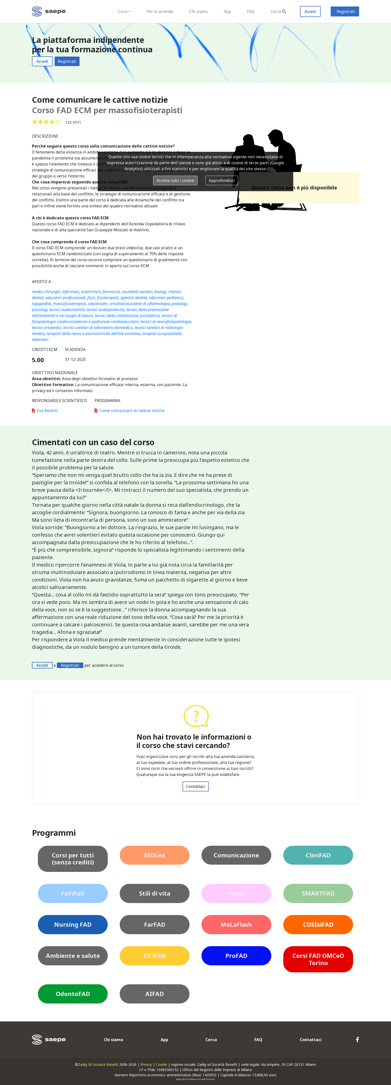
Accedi (310, 11)
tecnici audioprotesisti (105, 309)
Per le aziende (160, 11)
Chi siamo (198, 11)
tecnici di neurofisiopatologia (165, 321)
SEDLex (154, 855)
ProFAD (236, 955)
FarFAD (154, 924)
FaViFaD (73, 893)
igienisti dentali (133, 297)
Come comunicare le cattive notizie (130, 410)
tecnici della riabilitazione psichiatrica (127, 315)
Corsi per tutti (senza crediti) (73, 858)
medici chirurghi (46, 291)
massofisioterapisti (69, 303)
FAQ (251, 11)
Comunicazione (236, 855)
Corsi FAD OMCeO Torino (318, 959)
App (227, 11)
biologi (160, 291)
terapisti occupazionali (161, 333)
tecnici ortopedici (46, 327)
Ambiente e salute (73, 955)
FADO (236, 893)
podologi (179, 303)
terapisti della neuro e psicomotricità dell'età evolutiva (93, 333)
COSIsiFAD (318, 924)
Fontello (210, 1079)
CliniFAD (318, 855)
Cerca (278, 11)
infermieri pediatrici (166, 297)
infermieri (70, 291)
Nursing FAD (73, 924)
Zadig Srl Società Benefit (98, 1064)
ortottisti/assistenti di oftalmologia (139, 303)
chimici (174, 291)
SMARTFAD (318, 893)
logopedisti (41, 303)
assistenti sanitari (137, 291)
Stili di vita (154, 893)
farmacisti (111, 291)
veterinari (40, 339)
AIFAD (154, 994)
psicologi (39, 309)
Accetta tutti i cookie (175, 180)
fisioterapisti (107, 297)
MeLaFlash (236, 924)
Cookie (161, 1064)
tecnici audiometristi (67, 309)
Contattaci (195, 786)
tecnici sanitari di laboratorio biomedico (98, 327)
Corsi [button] (123, 11)
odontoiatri (97, 303)
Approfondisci (222, 180)
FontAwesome (193, 1079)
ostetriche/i (90, 291)
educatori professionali (65, 297)
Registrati (346, 11)
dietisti (37, 297)
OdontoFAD (73, 994)
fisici (91, 297)
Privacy (146, 1064)
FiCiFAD (155, 955)
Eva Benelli (45, 410)
